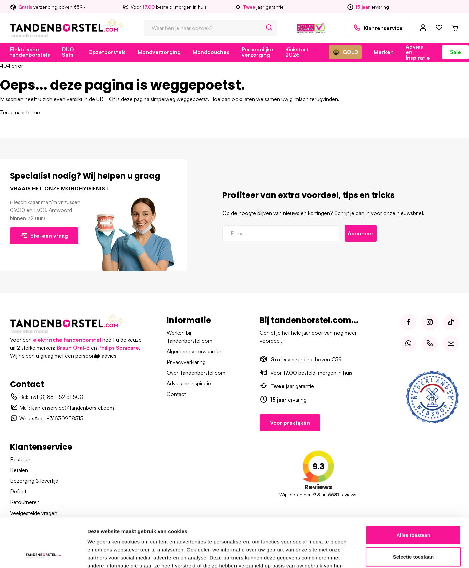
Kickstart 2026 (297, 52)
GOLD (345, 52)
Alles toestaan (413, 456)
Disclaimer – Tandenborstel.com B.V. (415, 558)
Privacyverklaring (186, 362)
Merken (384, 52)
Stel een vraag (44, 235)
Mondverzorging (159, 52)
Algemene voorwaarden (195, 351)
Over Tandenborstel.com (196, 372)
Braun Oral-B (73, 347)
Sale (455, 52)
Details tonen (360, 522)
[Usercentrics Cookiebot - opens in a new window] (43, 522)
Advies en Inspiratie (418, 52)
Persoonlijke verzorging (257, 52)
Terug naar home (20, 112)
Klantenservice (378, 28)
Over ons (294, 558)
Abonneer (361, 233)
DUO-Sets (69, 52)
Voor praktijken (290, 422)
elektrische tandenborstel (67, 339)
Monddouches (211, 52)
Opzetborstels (107, 52)
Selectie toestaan (413, 478)
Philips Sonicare (118, 347)
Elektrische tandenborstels (30, 52)
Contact (176, 394)
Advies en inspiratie (189, 383)
